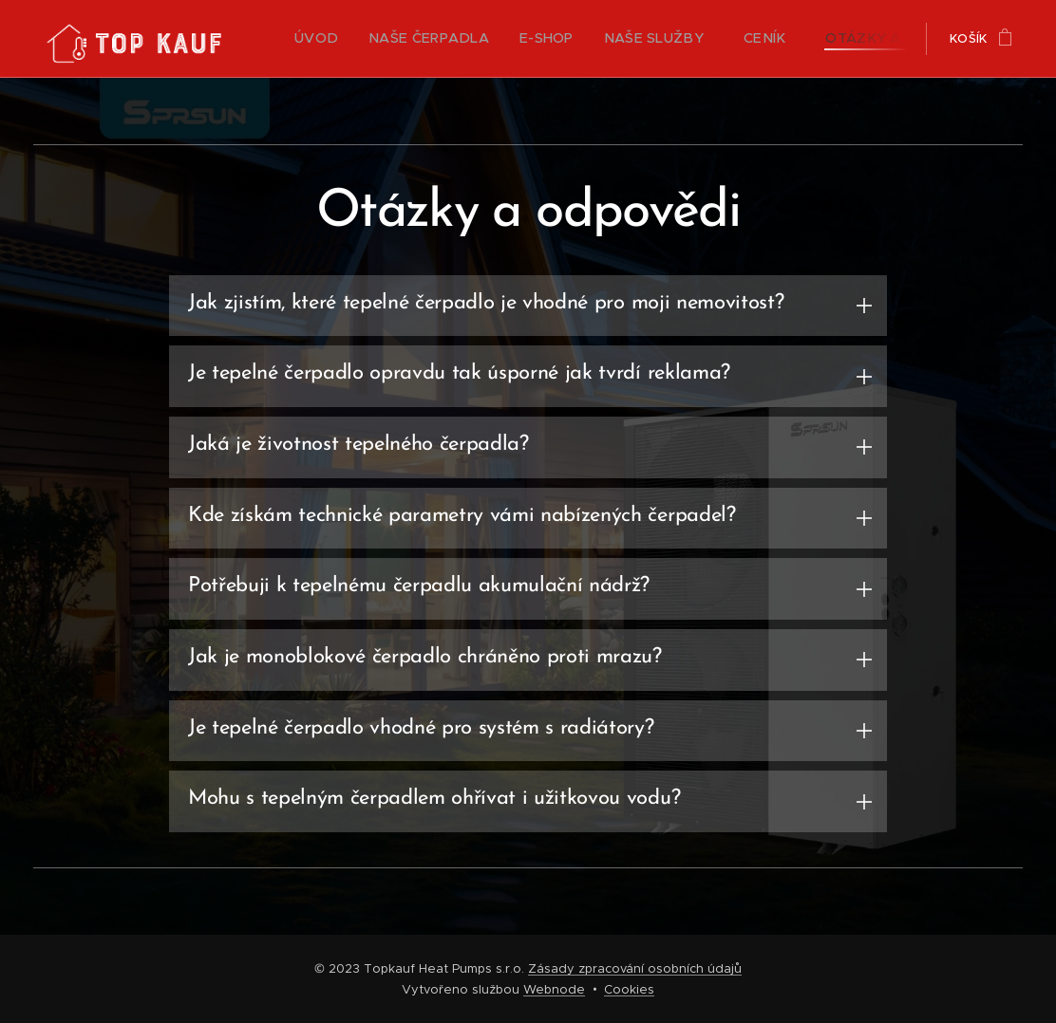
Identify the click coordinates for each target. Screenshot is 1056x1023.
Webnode (554, 989)
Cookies (629, 989)
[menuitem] (319, 39)
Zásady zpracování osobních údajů (635, 968)
